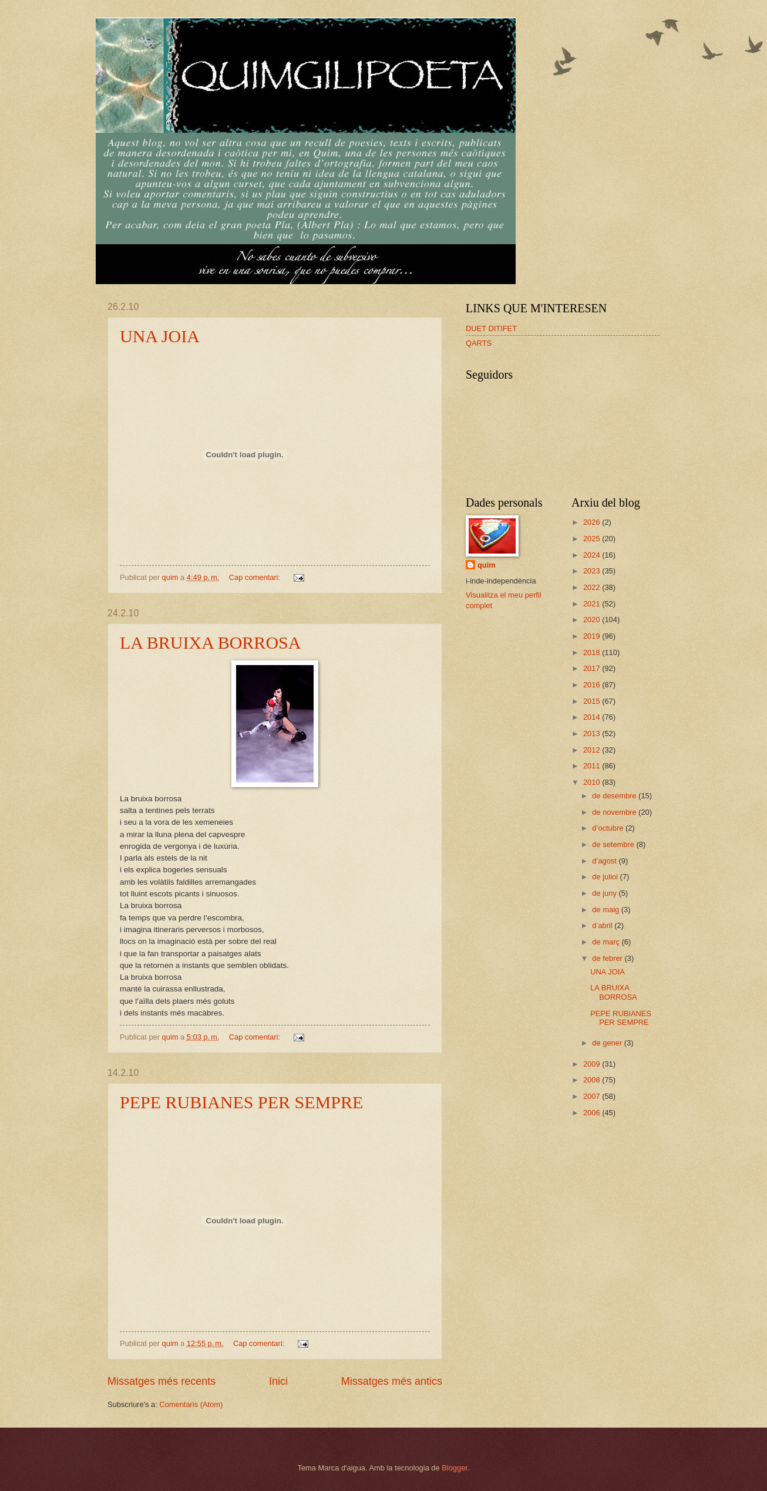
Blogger (454, 1467)
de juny (605, 893)
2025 (592, 538)
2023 (592, 570)
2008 (592, 1079)
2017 (592, 668)
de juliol (606, 876)
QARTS (479, 343)
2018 (592, 652)
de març (606, 941)
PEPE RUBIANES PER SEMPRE (241, 1102)
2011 (592, 765)
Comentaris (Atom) (191, 1404)
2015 (592, 701)
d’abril (603, 925)
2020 (592, 619)
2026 (592, 522)
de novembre (615, 812)
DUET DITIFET (491, 328)
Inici (278, 1381)
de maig (606, 909)
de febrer (608, 958)
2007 (592, 1096)
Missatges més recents (161, 1381)
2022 (592, 587)
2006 (592, 1112)
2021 (592, 603)
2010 (592, 782)
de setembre (614, 844)
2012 (592, 750)
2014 (592, 717)
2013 (592, 733)
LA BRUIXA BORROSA (210, 642)
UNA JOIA (160, 336)
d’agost (605, 860)
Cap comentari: (255, 577)
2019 (592, 636)
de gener (608, 1042)
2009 (592, 1064)
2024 (592, 555)
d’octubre (608, 828)
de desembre (615, 795)
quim (486, 565)
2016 (592, 684)
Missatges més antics (391, 1381)
